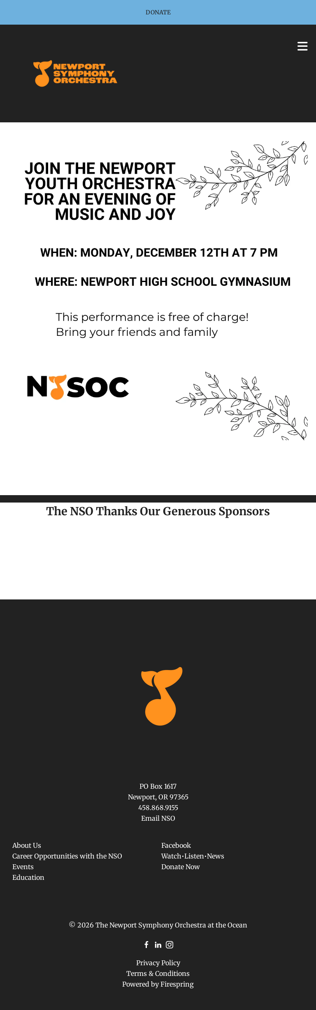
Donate (158, 12)
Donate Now (180, 867)
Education (28, 877)
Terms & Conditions (158, 973)
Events (23, 867)
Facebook (176, 845)
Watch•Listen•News (192, 856)
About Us (26, 845)
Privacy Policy (158, 963)
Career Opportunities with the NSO (67, 856)
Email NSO (158, 818)
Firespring (177, 984)
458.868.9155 (158, 807)
